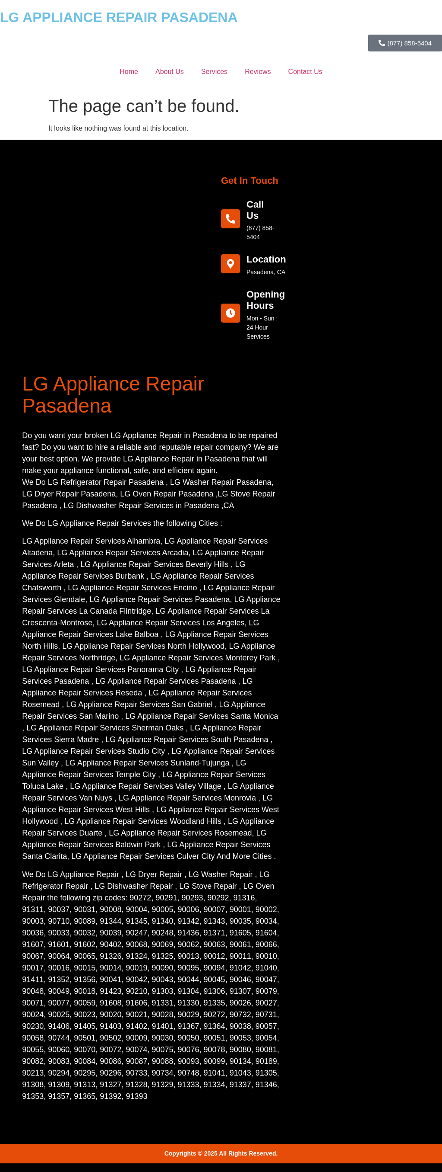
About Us (169, 71)
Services (214, 71)
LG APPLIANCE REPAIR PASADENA (119, 17)
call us (255, 210)
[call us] (230, 218)
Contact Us (305, 71)
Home (129, 71)
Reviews (258, 71)
